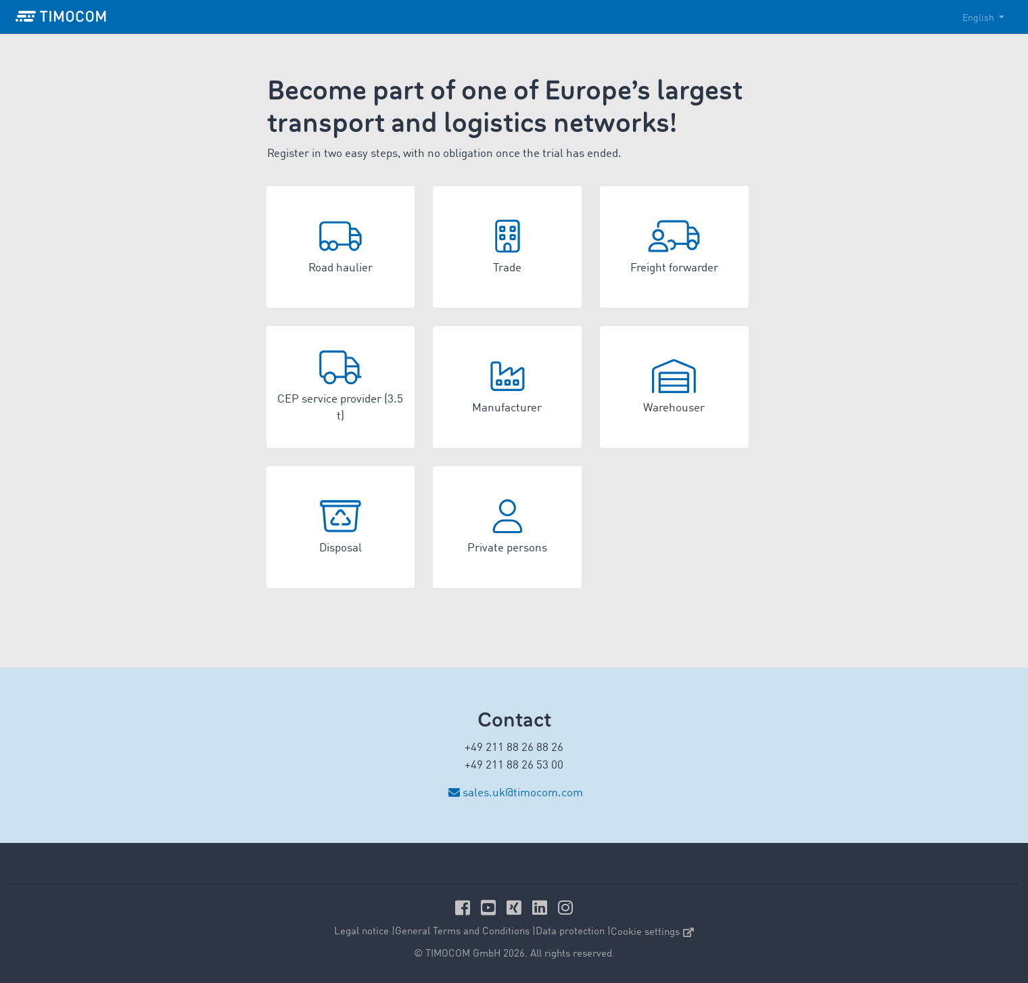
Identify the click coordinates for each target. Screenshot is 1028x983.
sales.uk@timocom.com (523, 793)
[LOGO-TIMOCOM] (61, 17)
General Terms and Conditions (462, 932)
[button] (340, 247)
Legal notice (361, 932)
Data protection (570, 932)
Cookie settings (652, 932)
